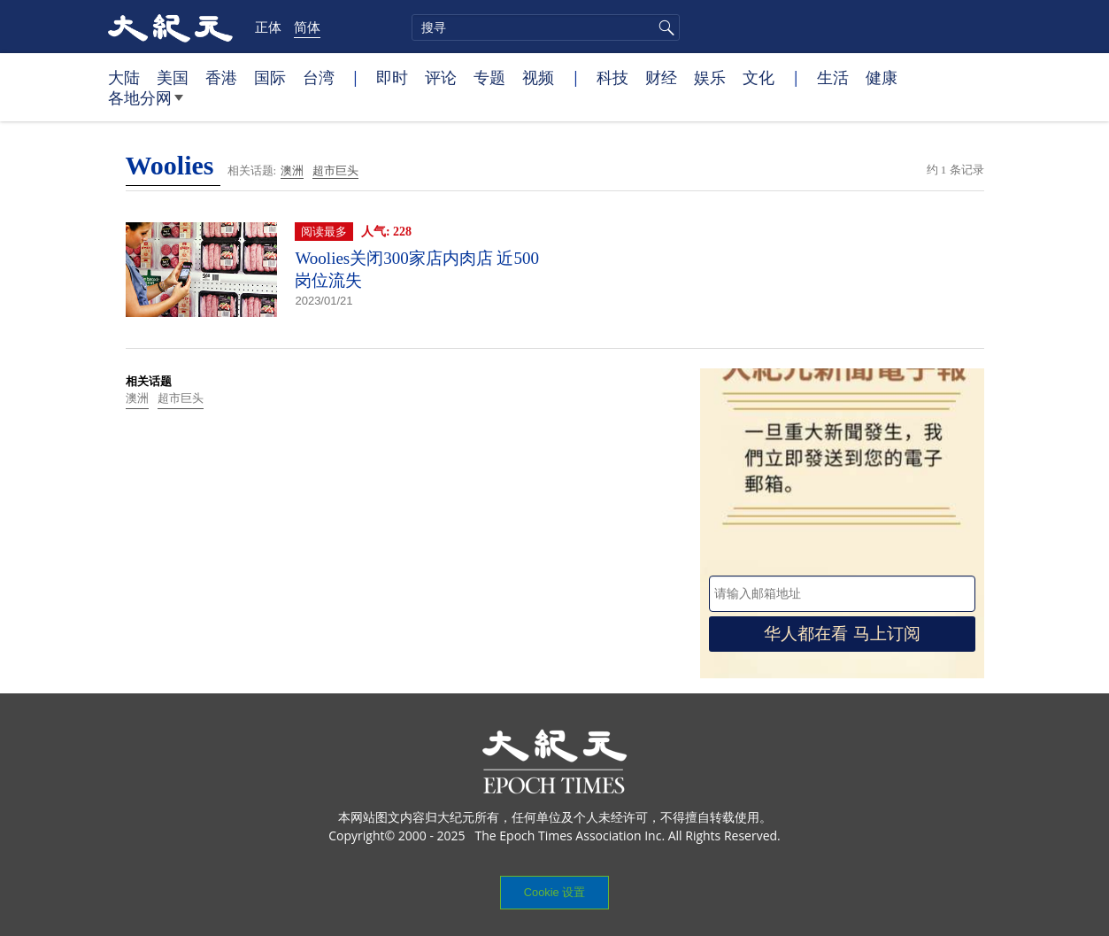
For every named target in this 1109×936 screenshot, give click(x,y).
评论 (441, 77)
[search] (546, 27)
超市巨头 (335, 170)
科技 (612, 77)
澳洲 (292, 170)
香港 (221, 77)
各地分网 (145, 104)
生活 (833, 77)
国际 (270, 77)
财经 (661, 77)
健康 (881, 77)
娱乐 (710, 77)
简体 (307, 26)
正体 (268, 26)
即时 (392, 77)
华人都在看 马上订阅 (842, 633)
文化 (758, 77)
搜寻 (664, 27)
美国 (173, 77)
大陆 (124, 77)
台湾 (319, 77)
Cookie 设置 (554, 892)
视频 (538, 77)
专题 (489, 77)
